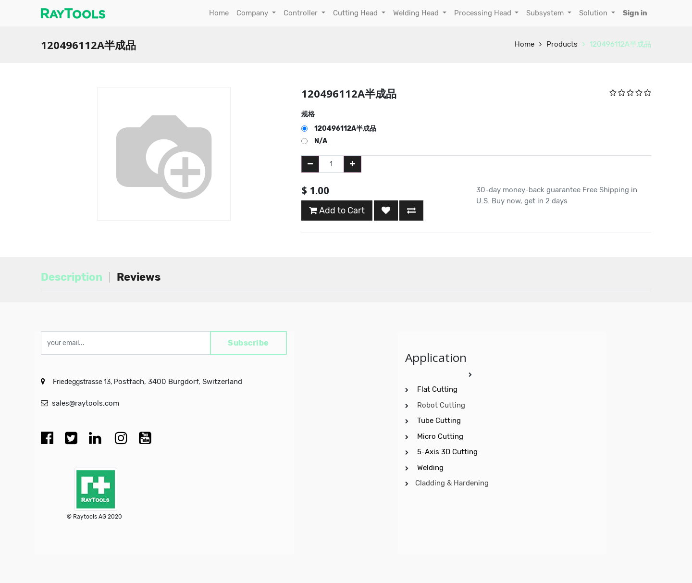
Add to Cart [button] (337, 210)
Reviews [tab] (139, 277)
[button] (386, 210)
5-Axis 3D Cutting (448, 451)
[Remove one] (310, 164)
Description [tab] (71, 277)
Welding (430, 467)
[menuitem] (219, 13)
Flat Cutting (437, 389)
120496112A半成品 (620, 44)
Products (562, 44)
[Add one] (352, 164)
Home (524, 44)
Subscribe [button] (248, 342)
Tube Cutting (440, 420)
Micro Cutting (441, 436)
